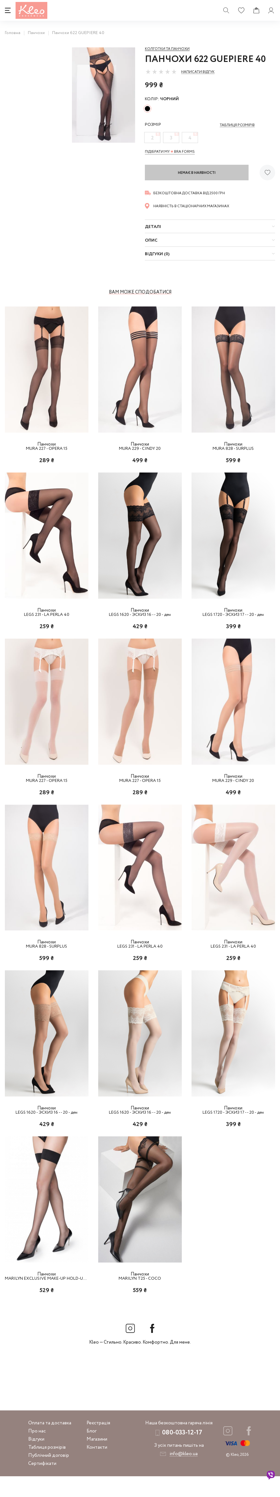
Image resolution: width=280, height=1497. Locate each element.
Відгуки (36, 1460)
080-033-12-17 (182, 1453)
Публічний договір (48, 1476)
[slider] (161, 71)
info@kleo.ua (183, 1475)
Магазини (97, 1460)
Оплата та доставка (49, 1443)
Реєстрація (98, 1443)
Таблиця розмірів (47, 1468)
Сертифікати (42, 1484)
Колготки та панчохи (167, 49)
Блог (92, 1451)
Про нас (37, 1451)
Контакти (97, 1468)
